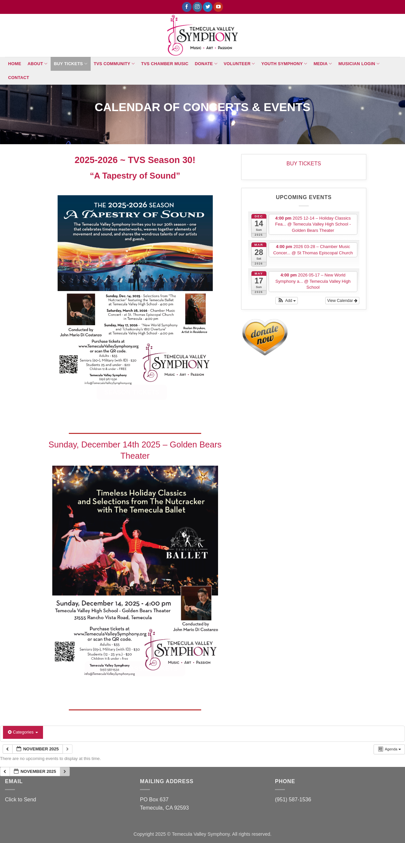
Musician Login (359, 64)
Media (323, 64)
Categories (23, 732)
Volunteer (239, 64)
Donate (206, 64)
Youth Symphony (284, 64)
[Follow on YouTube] (218, 7)
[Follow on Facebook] (187, 7)
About (37, 64)
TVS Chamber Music (165, 63)
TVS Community (114, 64)
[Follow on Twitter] (207, 7)
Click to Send (20, 799)
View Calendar (342, 300)
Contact (18, 77)
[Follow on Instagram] (197, 7)
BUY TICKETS (70, 64)
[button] (286, 300)
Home (14, 63)
